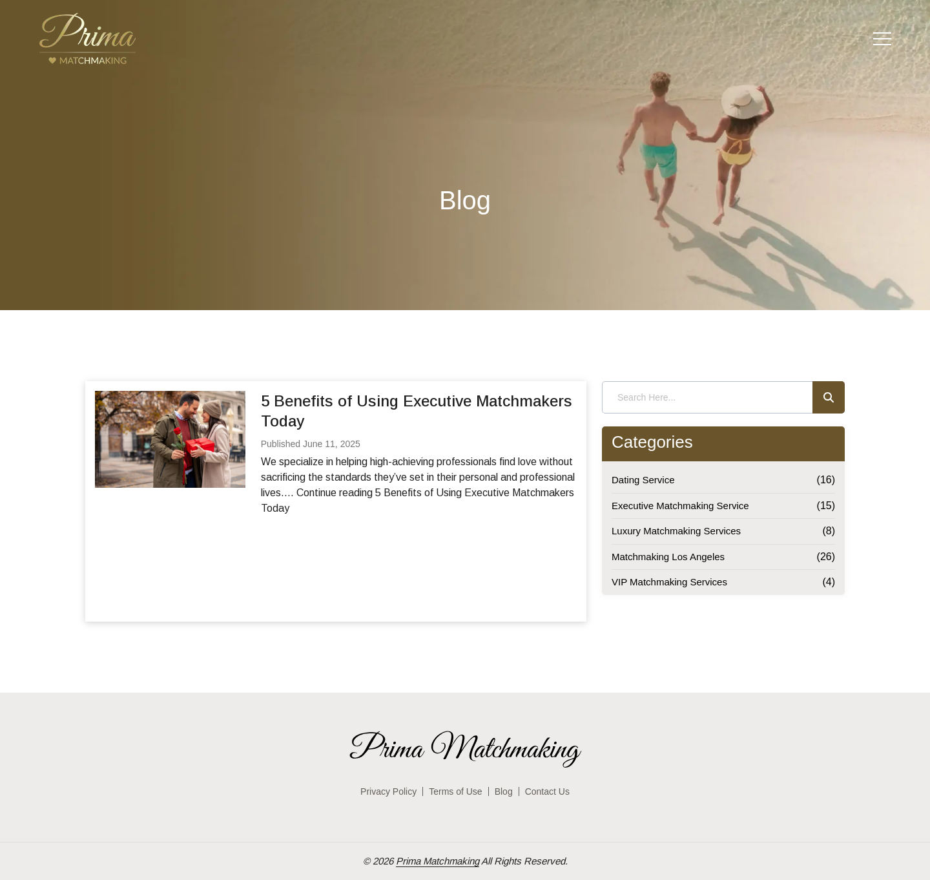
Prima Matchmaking (437, 860)
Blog (504, 791)
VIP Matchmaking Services (669, 581)
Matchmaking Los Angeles (668, 556)
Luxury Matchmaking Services (676, 530)
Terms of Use (455, 791)
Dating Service (643, 479)
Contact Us (547, 791)
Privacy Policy (388, 791)
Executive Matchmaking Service (680, 505)
